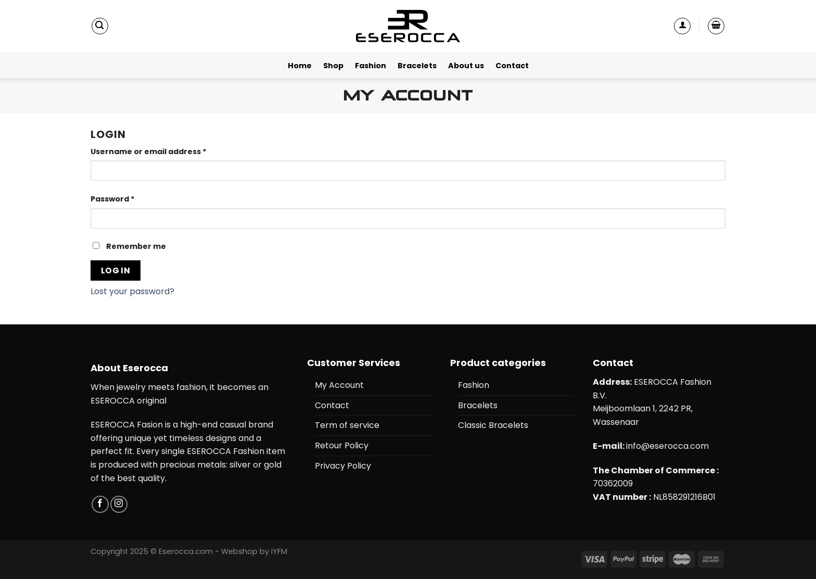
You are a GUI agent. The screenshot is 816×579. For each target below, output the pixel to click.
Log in (116, 270)
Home (300, 65)
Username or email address (149, 151)
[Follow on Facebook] (100, 504)
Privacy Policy (343, 466)
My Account (339, 385)
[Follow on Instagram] (119, 504)
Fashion (370, 65)
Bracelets (417, 65)
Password (113, 199)
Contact (512, 65)
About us (466, 65)
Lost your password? (132, 291)
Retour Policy (341, 445)
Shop (333, 65)
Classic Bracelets (493, 425)
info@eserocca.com (667, 446)
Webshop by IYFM (254, 551)
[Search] (100, 26)
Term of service (347, 425)
